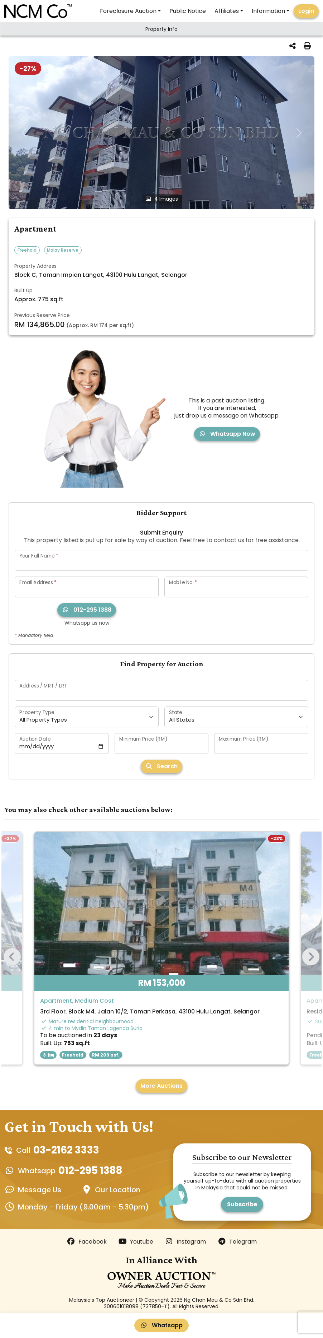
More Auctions (161, 1086)
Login (306, 11)
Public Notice (187, 11)
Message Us (39, 1189)
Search (161, 766)
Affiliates (226, 11)
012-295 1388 (86, 610)
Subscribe (242, 1204)
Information (268, 11)
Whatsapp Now (227, 434)
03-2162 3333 (66, 1150)
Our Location (117, 1189)
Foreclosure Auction (128, 11)
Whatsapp (161, 1325)
